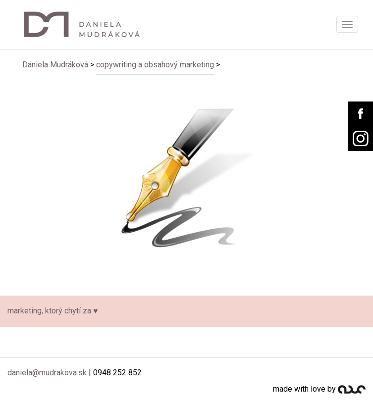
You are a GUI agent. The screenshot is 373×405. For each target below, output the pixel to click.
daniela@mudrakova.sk (47, 372)
